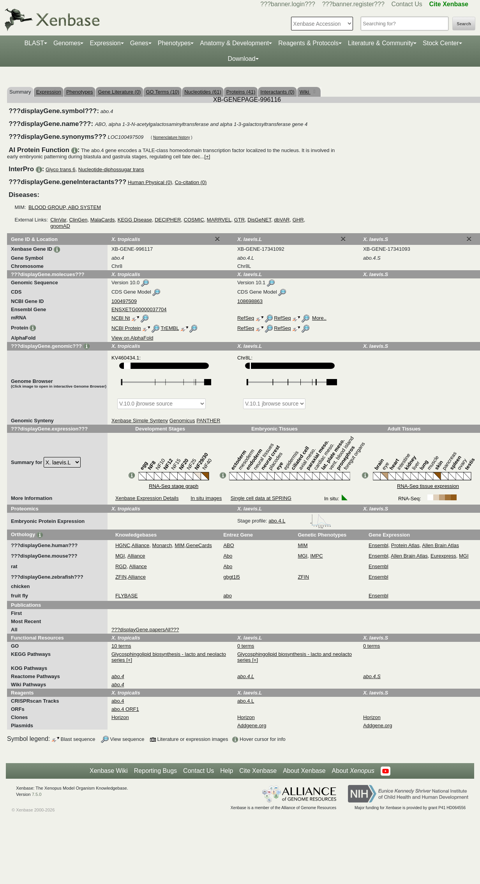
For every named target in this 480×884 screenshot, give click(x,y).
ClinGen (78, 220)
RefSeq (245, 318)
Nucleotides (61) (202, 92)
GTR (239, 220)
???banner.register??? (353, 4)
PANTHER (208, 420)
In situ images (206, 498)
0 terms (245, 646)
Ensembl (378, 545)
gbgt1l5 (231, 577)
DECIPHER (168, 220)
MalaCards (102, 220)
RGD (121, 566)
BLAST (34, 43)
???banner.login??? (287, 4)
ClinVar (58, 220)
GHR (298, 220)
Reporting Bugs (155, 770)
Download (241, 58)
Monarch (162, 545)
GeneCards (199, 545)
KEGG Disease (135, 220)
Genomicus (182, 420)
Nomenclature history (171, 137)
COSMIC (194, 220)
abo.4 (117, 701)
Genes (139, 43)
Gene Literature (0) (119, 92)
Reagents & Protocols (308, 43)
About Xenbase (304, 770)
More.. (319, 318)
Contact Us (407, 4)
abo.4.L (299, 521)
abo (227, 596)
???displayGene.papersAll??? (145, 629)
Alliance (141, 545)
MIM (179, 545)
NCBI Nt (120, 318)
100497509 (124, 301)
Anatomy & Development (234, 43)
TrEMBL (170, 328)
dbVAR (281, 220)
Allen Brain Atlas (440, 545)
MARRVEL (219, 220)
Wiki (305, 92)
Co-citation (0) (191, 182)
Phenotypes (174, 43)
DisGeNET (259, 220)
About (353, 770)
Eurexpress (443, 556)
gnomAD (60, 226)
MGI (120, 556)
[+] (207, 156)
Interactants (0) (277, 92)
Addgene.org (251, 725)
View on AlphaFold (132, 338)
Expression (105, 43)
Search (464, 23)
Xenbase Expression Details (147, 498)
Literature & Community (380, 43)
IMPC (316, 556)
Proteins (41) (240, 92)
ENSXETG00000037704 (139, 309)
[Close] (217, 239)
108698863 (250, 301)
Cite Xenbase (258, 770)
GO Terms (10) (162, 92)
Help (226, 770)
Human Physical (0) (150, 182)
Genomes (66, 43)
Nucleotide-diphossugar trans (111, 169)
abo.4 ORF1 (125, 709)
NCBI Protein (126, 328)
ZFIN (121, 577)
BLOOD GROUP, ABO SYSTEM (64, 207)
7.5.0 (37, 794)
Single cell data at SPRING (261, 498)
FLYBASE (126, 596)
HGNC (122, 545)
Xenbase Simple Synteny (139, 420)
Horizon (120, 717)
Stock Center (441, 43)
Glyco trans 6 (61, 169)
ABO (228, 545)
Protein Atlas (405, 545)
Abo (227, 556)
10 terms (121, 646)
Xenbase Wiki (109, 770)
